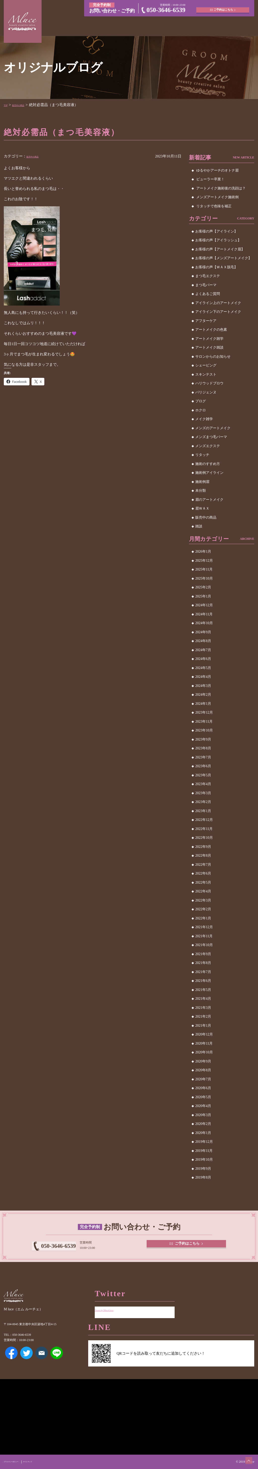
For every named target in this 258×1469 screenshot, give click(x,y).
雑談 (198, 526)
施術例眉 (202, 482)
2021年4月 (203, 998)
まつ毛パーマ (205, 285)
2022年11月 (204, 829)
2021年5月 (203, 990)
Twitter (26, 1360)
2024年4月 (203, 677)
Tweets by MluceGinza (112, 1306)
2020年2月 (203, 1124)
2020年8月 (203, 1070)
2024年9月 (203, 632)
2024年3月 (203, 686)
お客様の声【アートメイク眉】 (220, 249)
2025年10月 (204, 578)
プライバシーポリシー (18, 1461)
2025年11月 (204, 569)
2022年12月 (204, 820)
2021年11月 (204, 936)
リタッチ (202, 455)
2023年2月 (203, 802)
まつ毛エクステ (207, 276)
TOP (7, 105)
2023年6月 (203, 766)
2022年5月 (203, 882)
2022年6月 (203, 873)
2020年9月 (203, 1061)
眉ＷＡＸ (202, 508)
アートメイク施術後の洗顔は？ (221, 188)
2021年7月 (203, 972)
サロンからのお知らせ (213, 356)
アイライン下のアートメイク (218, 312)
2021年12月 (204, 927)
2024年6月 (203, 659)
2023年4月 (203, 784)
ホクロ (200, 410)
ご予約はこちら (224, 7)
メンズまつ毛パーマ (211, 437)
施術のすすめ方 (207, 464)
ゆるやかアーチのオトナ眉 (217, 170)
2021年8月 (203, 963)
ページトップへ (244, 1455)
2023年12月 (204, 712)
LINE (56, 1360)
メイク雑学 (204, 419)
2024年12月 (204, 605)
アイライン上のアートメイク (218, 303)
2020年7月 (203, 1079)
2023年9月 (203, 739)
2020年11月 (204, 1043)
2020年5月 (203, 1097)
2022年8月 (203, 855)
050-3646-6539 (166, 10)
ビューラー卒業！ (210, 179)
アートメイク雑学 (209, 339)
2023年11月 (204, 721)
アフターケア (205, 321)
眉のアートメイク (209, 500)
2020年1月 (203, 1133)
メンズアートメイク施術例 (217, 197)
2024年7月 (203, 650)
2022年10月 (204, 838)
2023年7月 (203, 757)
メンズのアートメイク (213, 428)
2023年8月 (203, 748)
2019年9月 (203, 1169)
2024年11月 (204, 614)
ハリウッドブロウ (209, 383)
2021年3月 (203, 1008)
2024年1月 (203, 704)
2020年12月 (204, 1034)
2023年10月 (204, 730)
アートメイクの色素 (211, 329)
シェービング (205, 365)
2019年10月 (204, 1159)
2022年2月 (203, 909)
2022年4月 (203, 891)
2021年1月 (203, 1025)
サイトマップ (46, 1461)
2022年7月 (203, 864)
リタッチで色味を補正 (214, 206)
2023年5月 (203, 775)
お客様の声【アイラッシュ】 (218, 240)
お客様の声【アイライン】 (216, 231)
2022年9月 (203, 847)
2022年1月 (203, 918)
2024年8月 (203, 641)
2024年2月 (203, 694)
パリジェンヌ (205, 392)
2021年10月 (204, 945)
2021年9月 (203, 954)
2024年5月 (203, 668)
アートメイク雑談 (209, 347)
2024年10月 (204, 623)
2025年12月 (204, 560)
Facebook (11, 1360)
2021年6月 (203, 981)
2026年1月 (203, 551)
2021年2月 (203, 1016)
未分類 (200, 490)
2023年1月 (203, 811)
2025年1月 (203, 596)
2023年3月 (203, 793)
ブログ (200, 401)
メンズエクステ (207, 446)
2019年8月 (203, 1177)
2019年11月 (204, 1151)
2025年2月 (203, 587)
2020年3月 (203, 1115)
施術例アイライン (209, 473)
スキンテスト (205, 374)
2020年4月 (203, 1106)
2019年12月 (204, 1142)
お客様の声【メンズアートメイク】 (223, 258)
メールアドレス (41, 1360)
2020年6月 (203, 1088)
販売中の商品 (27, 105)
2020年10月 (204, 1052)
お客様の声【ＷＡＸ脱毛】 (216, 267)
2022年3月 (203, 900)
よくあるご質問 (207, 294)
